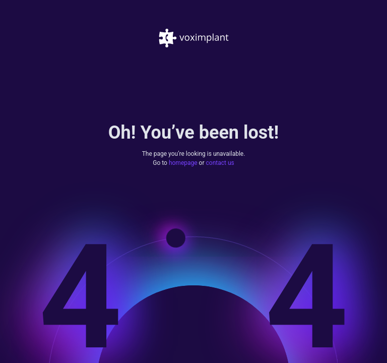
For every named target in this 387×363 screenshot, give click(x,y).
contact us (220, 163)
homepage (183, 163)
